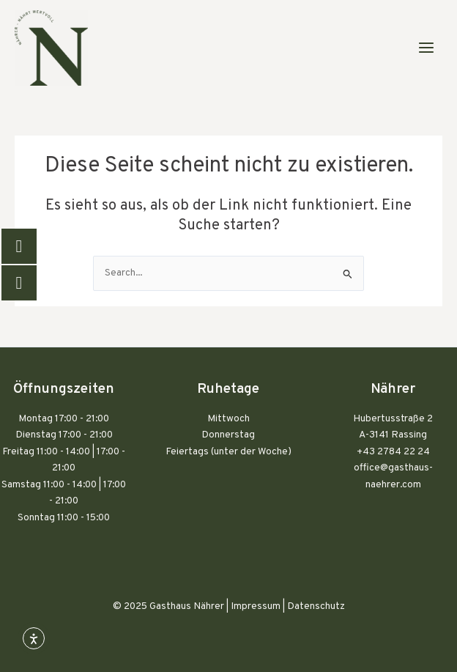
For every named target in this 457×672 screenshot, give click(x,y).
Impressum (255, 606)
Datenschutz (316, 606)
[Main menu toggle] (426, 48)
